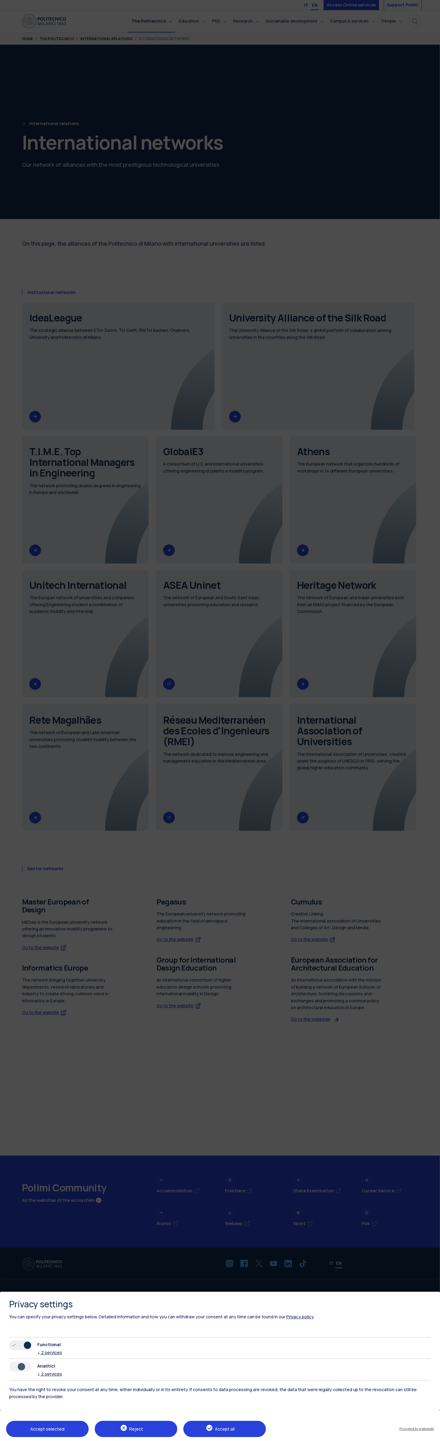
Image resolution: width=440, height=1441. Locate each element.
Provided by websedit (416, 1428)
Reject (136, 1429)
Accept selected (47, 1429)
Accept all (225, 1429)
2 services (49, 1352)
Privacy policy (300, 1317)
